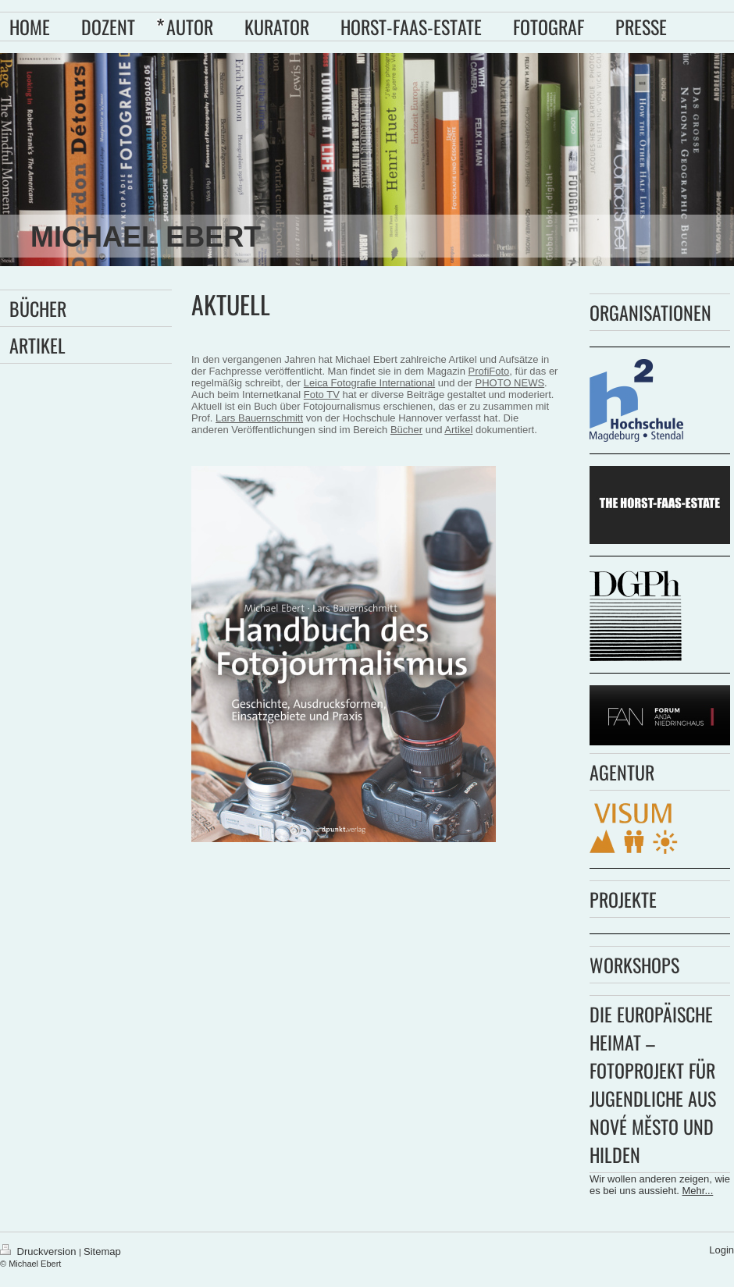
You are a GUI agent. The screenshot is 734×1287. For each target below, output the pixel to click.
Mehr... (698, 1190)
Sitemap (102, 1251)
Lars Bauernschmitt (259, 418)
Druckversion (39, 1251)
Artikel (458, 430)
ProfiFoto (489, 371)
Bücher (406, 430)
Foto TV (322, 394)
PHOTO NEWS (510, 383)
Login (721, 1250)
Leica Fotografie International (369, 383)
